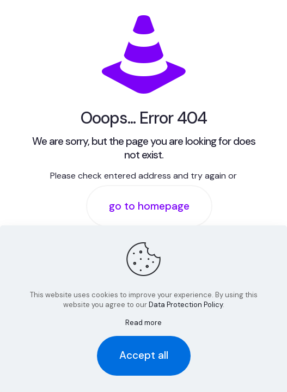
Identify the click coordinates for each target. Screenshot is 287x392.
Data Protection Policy (186, 304)
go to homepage (149, 206)
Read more (143, 322)
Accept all (143, 355)
